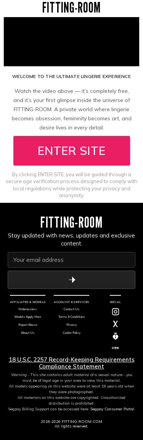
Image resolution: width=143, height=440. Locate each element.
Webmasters (27, 309)
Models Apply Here (27, 317)
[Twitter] (115, 324)
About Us (28, 333)
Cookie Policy (71, 333)
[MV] (115, 336)
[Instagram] (115, 312)
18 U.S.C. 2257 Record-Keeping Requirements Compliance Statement (72, 363)
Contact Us (72, 309)
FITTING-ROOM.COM (82, 421)
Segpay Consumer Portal (112, 409)
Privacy (71, 325)
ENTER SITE (72, 150)
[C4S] (115, 348)
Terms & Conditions (71, 317)
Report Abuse (27, 325)
